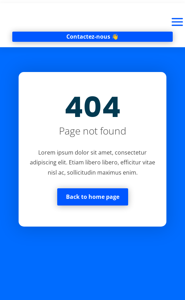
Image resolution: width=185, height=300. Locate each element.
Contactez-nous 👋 (92, 36)
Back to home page (92, 197)
